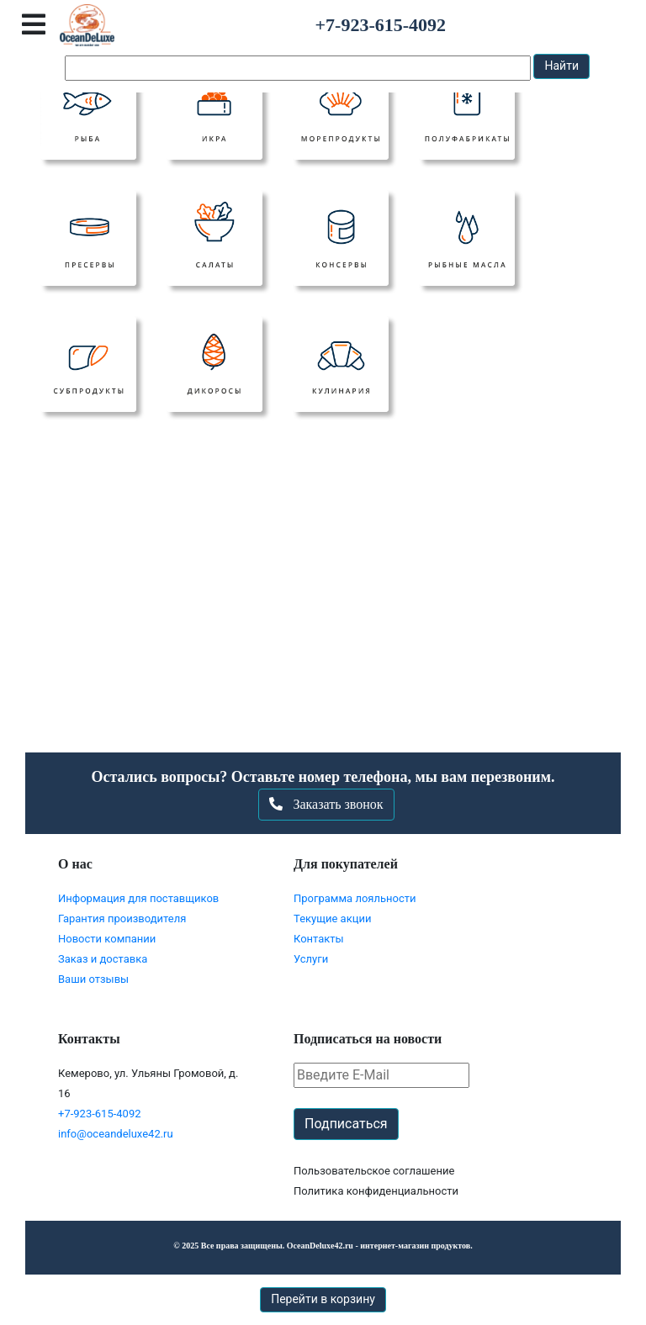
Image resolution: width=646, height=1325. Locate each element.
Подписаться (346, 1124)
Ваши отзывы (93, 979)
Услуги (311, 959)
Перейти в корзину (323, 1299)
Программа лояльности (355, 898)
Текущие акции (332, 918)
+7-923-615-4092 (99, 1113)
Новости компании (107, 938)
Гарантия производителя (122, 918)
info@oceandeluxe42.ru (115, 1133)
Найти (561, 65)
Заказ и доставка (102, 959)
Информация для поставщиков (138, 898)
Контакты (319, 938)
